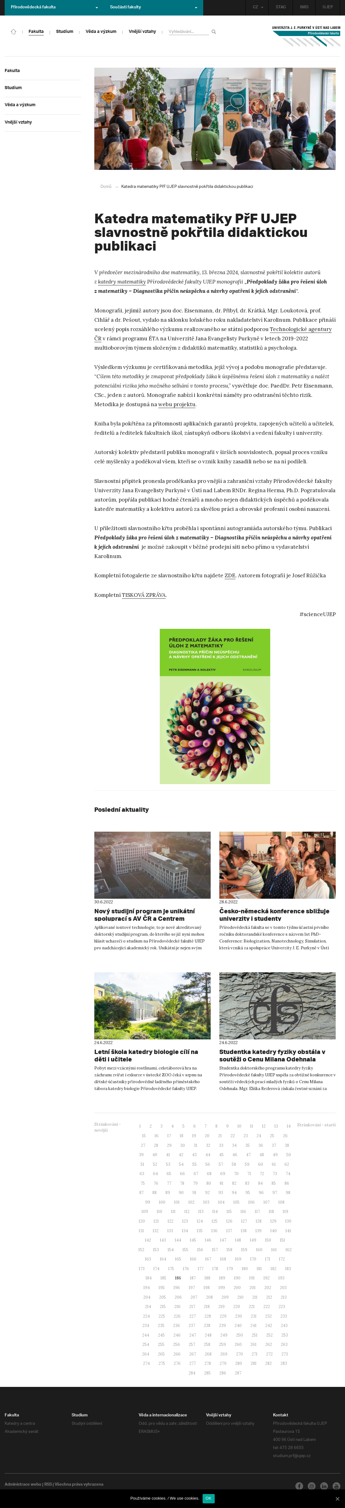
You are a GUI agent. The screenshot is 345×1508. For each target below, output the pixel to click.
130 (288, 1221)
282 (268, 1363)
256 (176, 1344)
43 (194, 1154)
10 (239, 1126)
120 (142, 1221)
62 (287, 1164)
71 (249, 1173)
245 (161, 1335)
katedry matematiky (122, 281)
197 (192, 1287)
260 (238, 1344)
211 (255, 1297)
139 (258, 1230)
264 (145, 1353)
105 (236, 1202)
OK (209, 1498)
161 (274, 1249)
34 (234, 1145)
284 (192, 1372)
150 (268, 1239)
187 (193, 1277)
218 (207, 1306)
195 (162, 1287)
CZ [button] (256, 7)
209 (225, 1297)
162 (288, 1249)
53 (168, 1164)
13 (276, 1126)
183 (288, 1268)
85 (273, 1183)
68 (209, 1173)
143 (163, 1239)
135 (200, 1230)
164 (163, 1258)
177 (201, 1268)
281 (254, 1363)
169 (238, 1258)
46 (234, 1154)
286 (222, 1372)
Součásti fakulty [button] (153, 7)
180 (245, 1268)
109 (144, 1211)
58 (234, 1164)
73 (275, 1173)
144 (178, 1239)
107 (266, 1202)
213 (284, 1297)
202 (267, 1287)
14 (289, 1126)
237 (192, 1325)
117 (257, 1211)
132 (156, 1230)
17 (169, 1135)
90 (181, 1192)
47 (248, 1154)
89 (167, 1192)
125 (214, 1221)
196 (176, 1287)
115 (229, 1211)
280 (238, 1363)
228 (207, 1316)
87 (141, 1192)
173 (142, 1268)
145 (193, 1239)
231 (254, 1316)
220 (236, 1306)
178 (215, 1268)
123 (185, 1221)
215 (163, 1306)
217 (192, 1306)
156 (200, 1249)
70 (236, 1173)
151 (282, 1239)
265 (161, 1353)
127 (244, 1221)
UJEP (327, 7)
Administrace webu (23, 1484)
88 (154, 1192)
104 (221, 1202)
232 (268, 1316)
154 (171, 1249)
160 (259, 1249)
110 (159, 1211)
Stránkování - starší (316, 1124)
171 (267, 1258)
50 (288, 1154)
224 (146, 1316)
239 (222, 1325)
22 (233, 1135)
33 (221, 1145)
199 (221, 1287)
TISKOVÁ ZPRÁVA (144, 594)
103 (206, 1202)
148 (238, 1239)
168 (223, 1258)
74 (288, 1173)
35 (247, 1145)
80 (208, 1183)
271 (255, 1353)
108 (281, 1202)
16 (157, 1135)
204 (146, 1297)
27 (143, 1145)
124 (200, 1221)
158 (229, 1249)
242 (268, 1325)
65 (169, 1173)
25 (272, 1135)
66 (182, 1173)
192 (266, 1277)
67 (196, 1173)
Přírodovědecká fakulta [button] (54, 7)
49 (275, 1154)
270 (239, 1353)
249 (223, 1335)
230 (238, 1316)
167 (208, 1258)
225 (162, 1316)
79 (195, 1183)
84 (260, 1183)
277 (192, 1363)
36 (260, 1145)
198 (207, 1287)
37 (274, 1145)
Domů (106, 186)
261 (253, 1344)
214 (148, 1306)
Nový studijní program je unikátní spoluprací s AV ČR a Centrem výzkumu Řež (148, 918)
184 (149, 1277)
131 (141, 1230)
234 (145, 1325)
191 (252, 1277)
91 (194, 1192)
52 (155, 1164)
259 (222, 1344)
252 (269, 1335)
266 (177, 1353)
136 (214, 1230)
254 (145, 1344)
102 (191, 1202)
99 (147, 1202)
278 (207, 1363)
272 (269, 1353)
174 (156, 1268)
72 (262, 1173)
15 (144, 1135)
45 (221, 1154)
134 (185, 1230)
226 (177, 1316)
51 (142, 1164)
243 (284, 1325)
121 (156, 1221)
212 (269, 1297)
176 (186, 1268)
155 (185, 1249)
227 (192, 1316)
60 (260, 1164)
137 (229, 1230)
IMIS (304, 7)
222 (266, 1306)
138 (244, 1230)
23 (246, 1135)
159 (244, 1249)
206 (178, 1297)
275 (162, 1363)
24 (259, 1135)
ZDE (230, 575)
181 (259, 1268)
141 (288, 1230)
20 (207, 1135)
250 (239, 1335)
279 (223, 1363)
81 (221, 1183)
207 (193, 1297)
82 (234, 1183)
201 (252, 1287)
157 (215, 1249)
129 (273, 1221)
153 (156, 1249)
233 (283, 1316)
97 (274, 1192)
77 (169, 1183)
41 (168, 1154)
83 (247, 1183)
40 (154, 1154)
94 (234, 1192)
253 (284, 1335)
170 (253, 1258)
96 (261, 1192)
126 (229, 1221)
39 (141, 1154)
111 (173, 1211)
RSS (49, 1484)
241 (253, 1325)
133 (170, 1230)
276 (177, 1363)
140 (273, 1230)
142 (148, 1239)
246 (177, 1335)
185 (163, 1277)
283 (283, 1363)
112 (187, 1211)
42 (181, 1154)
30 (182, 1145)
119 (285, 1211)
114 (215, 1211)
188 (207, 1277)
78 (182, 1183)
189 (222, 1277)
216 (177, 1306)
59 (247, 1164)
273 (284, 1353)
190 (237, 1277)
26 (285, 1135)
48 (261, 1154)
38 (287, 1145)
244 (145, 1335)
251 (255, 1335)
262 (268, 1344)
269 (223, 1353)
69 (222, 1173)
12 (264, 1126)
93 (220, 1192)
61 (274, 1164)
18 (181, 1135)
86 (287, 1183)
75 (143, 1183)
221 (252, 1306)
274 (146, 1363)
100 (162, 1202)
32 (208, 1145)
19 (194, 1135)
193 (281, 1277)
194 (146, 1287)
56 (207, 1164)
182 (273, 1268)
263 (284, 1344)
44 (207, 1154)
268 (208, 1353)
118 (271, 1211)
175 (171, 1268)
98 (288, 1192)
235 (161, 1325)
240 (238, 1325)
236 (176, 1325)
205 (162, 1297)
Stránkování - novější (107, 1127)
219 (221, 1306)
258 (207, 1344)
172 (282, 1258)
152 (141, 1249)
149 (253, 1239)
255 (161, 1344)
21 (220, 1135)
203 (283, 1287)
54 (181, 1164)
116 (243, 1211)
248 (208, 1335)
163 (148, 1258)
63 (142, 1173)
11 (251, 1126)
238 (207, 1325)
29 (169, 1145)
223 (282, 1306)
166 (193, 1258)
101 (177, 1202)
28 (156, 1145)
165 (178, 1258)
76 (156, 1183)
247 (192, 1335)
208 (209, 1297)
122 (170, 1221)
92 (207, 1192)
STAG (280, 7)
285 (207, 1372)
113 (201, 1211)
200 (237, 1287)
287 (238, 1372)
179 (230, 1268)
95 (247, 1192)
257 (192, 1344)
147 (223, 1239)
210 (240, 1297)
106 (251, 1202)
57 (221, 1164)
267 (192, 1353)
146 (208, 1239)
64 (155, 1173)
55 (194, 1164)
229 (223, 1316)
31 (195, 1145)
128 (259, 1221)
